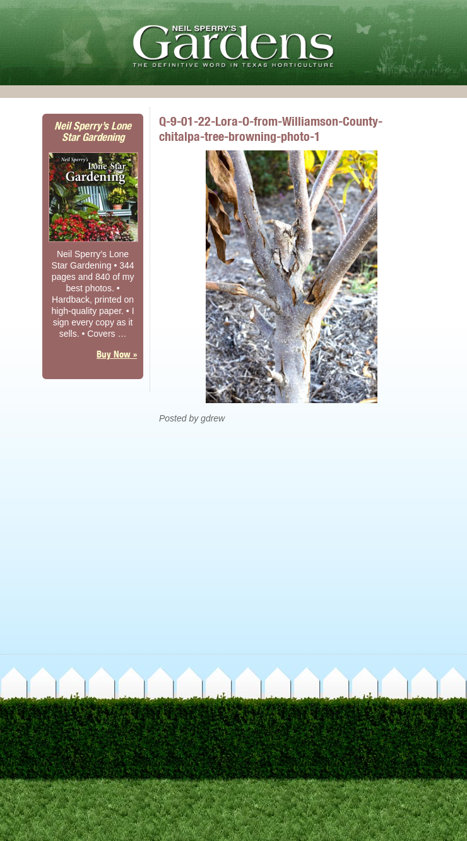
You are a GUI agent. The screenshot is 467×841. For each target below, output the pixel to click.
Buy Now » (117, 354)
